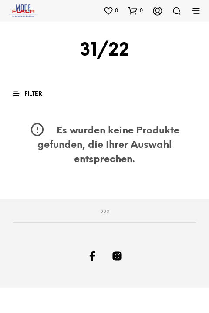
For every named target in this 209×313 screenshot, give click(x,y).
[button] (110, 10)
